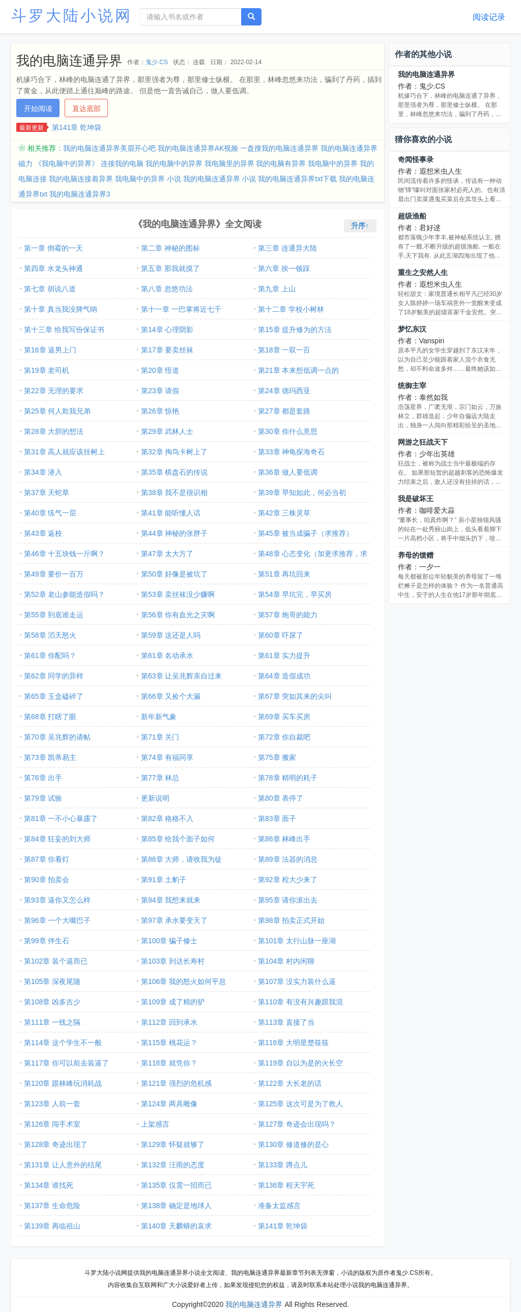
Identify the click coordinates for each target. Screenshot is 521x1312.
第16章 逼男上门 (50, 350)
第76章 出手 (43, 778)
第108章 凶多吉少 (52, 1002)
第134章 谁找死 (48, 1185)
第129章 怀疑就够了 (173, 1144)
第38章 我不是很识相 (174, 492)
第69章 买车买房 (284, 717)
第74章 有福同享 (167, 757)
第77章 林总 (160, 778)
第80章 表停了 (280, 798)
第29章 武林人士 (167, 431)
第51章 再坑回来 (284, 574)
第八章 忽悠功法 (167, 289)
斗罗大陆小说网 (71, 15)
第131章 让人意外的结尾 (63, 1165)
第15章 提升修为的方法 (295, 329)
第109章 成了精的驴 (173, 1002)
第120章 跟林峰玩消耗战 (63, 1083)
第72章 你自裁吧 (284, 737)
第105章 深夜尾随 (52, 981)
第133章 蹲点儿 (282, 1165)
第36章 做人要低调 (287, 472)
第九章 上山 (277, 289)
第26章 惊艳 (160, 411)
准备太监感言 (279, 1205)
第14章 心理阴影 (167, 329)
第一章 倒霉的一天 (53, 248)
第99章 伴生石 (46, 941)
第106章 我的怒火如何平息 (183, 981)
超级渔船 (412, 216)
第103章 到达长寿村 (173, 961)
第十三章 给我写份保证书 (64, 329)
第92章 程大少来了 (287, 880)
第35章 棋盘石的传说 (174, 472)
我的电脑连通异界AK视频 (198, 148)
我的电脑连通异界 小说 (219, 179)
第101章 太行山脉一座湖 (297, 941)
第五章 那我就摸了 (170, 268)
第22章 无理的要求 (53, 391)
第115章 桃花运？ (169, 1042)
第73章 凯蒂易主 (50, 757)
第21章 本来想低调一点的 (298, 370)
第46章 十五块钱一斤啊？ (64, 554)
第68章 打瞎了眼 (50, 717)
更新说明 (155, 798)
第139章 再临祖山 (52, 1226)
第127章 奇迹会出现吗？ (297, 1124)
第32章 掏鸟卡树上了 (174, 452)
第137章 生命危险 (52, 1205)
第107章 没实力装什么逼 (297, 981)
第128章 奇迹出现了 (56, 1144)
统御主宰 (412, 385)
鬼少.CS (157, 62)
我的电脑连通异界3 (79, 194)
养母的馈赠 (415, 555)
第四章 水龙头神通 (53, 268)
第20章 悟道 (160, 370)
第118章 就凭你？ (169, 1063)
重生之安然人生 (423, 272)
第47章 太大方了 (167, 554)
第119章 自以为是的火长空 (300, 1063)
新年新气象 (159, 717)
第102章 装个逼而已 (56, 961)
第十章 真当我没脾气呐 (60, 309)
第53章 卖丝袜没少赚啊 (178, 594)
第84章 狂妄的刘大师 (57, 839)
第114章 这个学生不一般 (63, 1042)
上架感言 (155, 1124)
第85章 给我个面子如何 (178, 839)
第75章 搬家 (277, 757)
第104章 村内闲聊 (286, 961)
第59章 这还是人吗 (170, 635)
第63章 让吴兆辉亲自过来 (181, 676)
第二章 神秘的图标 (170, 248)
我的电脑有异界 (281, 163)
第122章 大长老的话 (290, 1083)
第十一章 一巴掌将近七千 (181, 309)
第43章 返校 (43, 533)
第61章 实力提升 (284, 655)
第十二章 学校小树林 (291, 309)
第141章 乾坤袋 (76, 127)
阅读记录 (489, 17)
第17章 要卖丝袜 (167, 350)
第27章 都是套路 (284, 411)
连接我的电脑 (122, 163)
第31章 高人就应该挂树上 (64, 452)
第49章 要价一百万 (53, 574)
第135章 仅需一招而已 (176, 1185)
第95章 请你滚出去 (287, 900)
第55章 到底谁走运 (53, 615)
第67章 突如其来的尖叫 (295, 696)
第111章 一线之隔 (52, 1022)
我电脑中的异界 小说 (148, 179)
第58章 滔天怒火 (50, 635)
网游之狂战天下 (423, 442)
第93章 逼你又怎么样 (57, 900)
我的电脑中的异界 (174, 163)
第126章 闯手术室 (52, 1124)
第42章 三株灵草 (284, 513)
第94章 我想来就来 (170, 900)
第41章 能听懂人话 (170, 513)
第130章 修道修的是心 (293, 1144)
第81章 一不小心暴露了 (61, 818)
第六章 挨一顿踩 (284, 268)
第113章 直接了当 (286, 1022)
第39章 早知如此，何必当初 (302, 492)
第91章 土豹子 (163, 880)
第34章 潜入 (43, 472)
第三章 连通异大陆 (287, 248)
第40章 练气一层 (50, 513)
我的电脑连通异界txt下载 (297, 179)
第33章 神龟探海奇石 (291, 452)
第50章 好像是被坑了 (174, 574)
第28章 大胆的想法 (53, 431)
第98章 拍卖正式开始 (291, 920)
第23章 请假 (160, 391)
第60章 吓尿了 (280, 635)
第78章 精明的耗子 (287, 778)
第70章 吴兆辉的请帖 (57, 737)
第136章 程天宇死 (286, 1185)
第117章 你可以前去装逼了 (66, 1063)
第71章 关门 (160, 737)
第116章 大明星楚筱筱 (293, 1042)
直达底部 (86, 108)
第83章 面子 (277, 818)
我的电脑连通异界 (426, 74)
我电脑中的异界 (333, 163)
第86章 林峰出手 (284, 839)
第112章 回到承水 (169, 1022)
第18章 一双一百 (284, 350)
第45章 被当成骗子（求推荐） (305, 533)
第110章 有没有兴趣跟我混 (300, 1002)
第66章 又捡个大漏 (170, 696)
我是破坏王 (415, 499)
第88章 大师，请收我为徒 (181, 859)
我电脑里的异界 (229, 163)
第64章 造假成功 (284, 676)
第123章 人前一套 (52, 1104)
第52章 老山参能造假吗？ (64, 594)
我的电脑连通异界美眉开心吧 (109, 148)
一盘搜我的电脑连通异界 (279, 148)
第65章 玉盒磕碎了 (53, 696)
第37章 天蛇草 (46, 492)
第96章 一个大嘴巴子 (57, 920)
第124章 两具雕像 (169, 1104)
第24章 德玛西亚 (284, 391)
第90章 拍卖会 (46, 880)
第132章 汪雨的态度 (173, 1165)
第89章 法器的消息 (287, 859)
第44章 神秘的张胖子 (174, 533)
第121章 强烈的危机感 (176, 1083)
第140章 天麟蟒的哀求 (176, 1226)
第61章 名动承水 (167, 655)
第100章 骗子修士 (169, 941)
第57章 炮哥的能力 (287, 615)
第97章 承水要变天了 (174, 920)
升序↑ (360, 226)
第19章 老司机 (46, 370)
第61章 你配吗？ (50, 655)
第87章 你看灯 (46, 859)
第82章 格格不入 (167, 818)
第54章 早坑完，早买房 (295, 594)
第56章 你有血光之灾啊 (178, 615)
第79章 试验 (43, 798)
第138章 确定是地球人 (176, 1205)
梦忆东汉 (412, 329)
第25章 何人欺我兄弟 (57, 411)
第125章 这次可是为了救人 (300, 1104)
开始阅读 (38, 108)
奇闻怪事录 (415, 159)
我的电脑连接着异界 (81, 179)
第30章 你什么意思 (287, 431)
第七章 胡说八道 (50, 289)
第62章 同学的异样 (53, 676)
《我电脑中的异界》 (67, 163)
